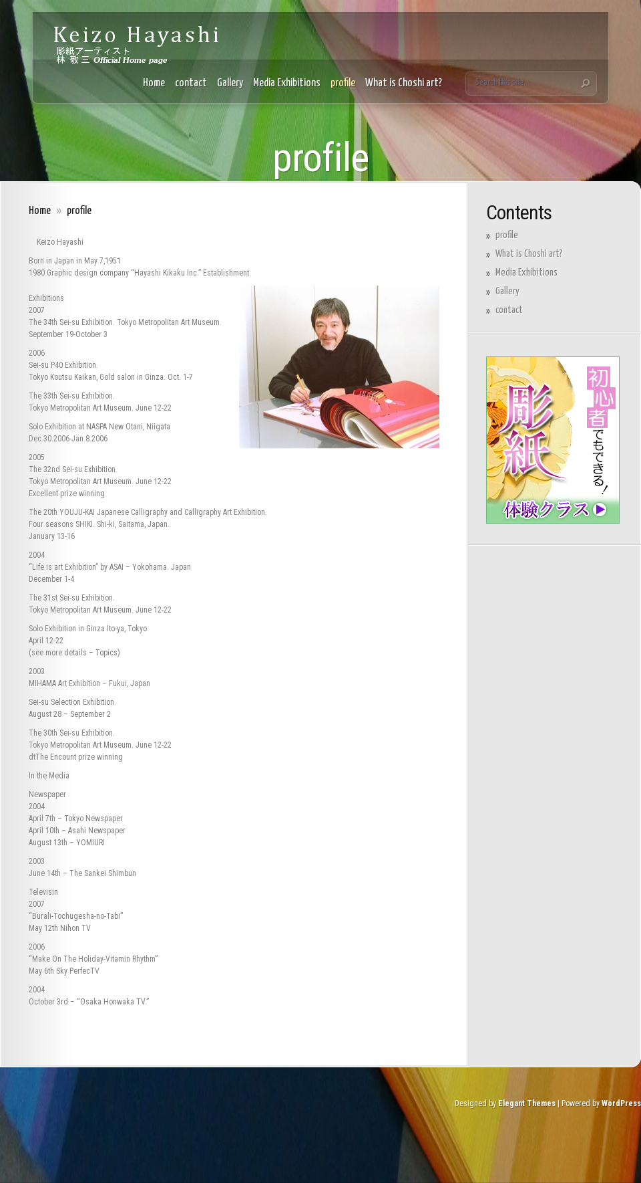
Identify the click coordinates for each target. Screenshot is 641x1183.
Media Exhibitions (286, 83)
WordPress (621, 1103)
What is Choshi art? (403, 83)
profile (343, 83)
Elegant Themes (527, 1103)
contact (191, 83)
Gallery (230, 83)
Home (154, 83)
